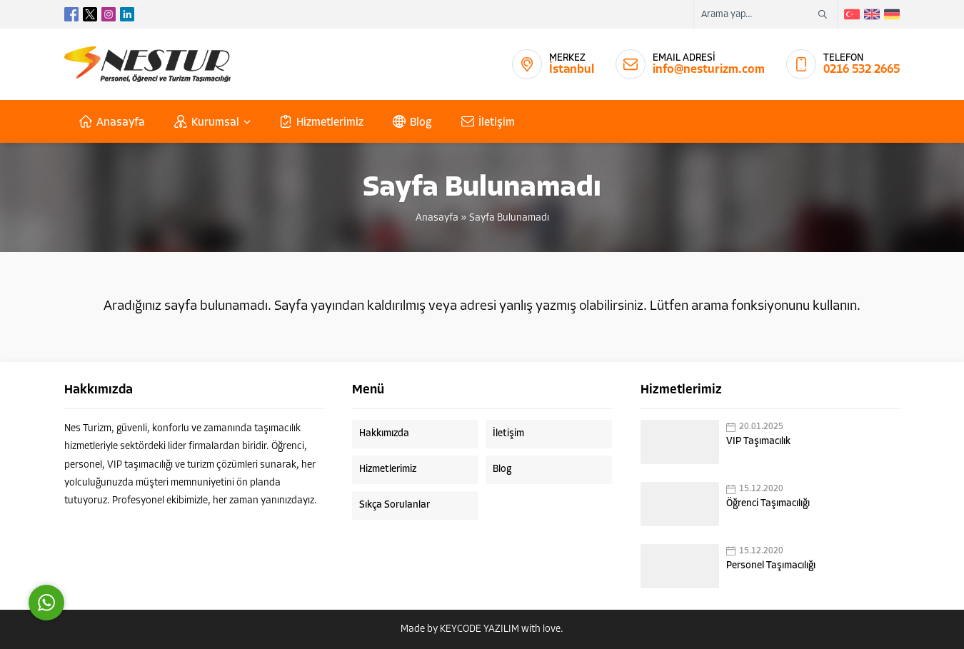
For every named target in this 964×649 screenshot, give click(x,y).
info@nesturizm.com (709, 70)
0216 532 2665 (861, 70)
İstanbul (571, 70)
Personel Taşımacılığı (770, 565)
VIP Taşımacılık (758, 441)
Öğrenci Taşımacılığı (768, 503)
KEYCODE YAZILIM (479, 629)
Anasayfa (437, 218)
